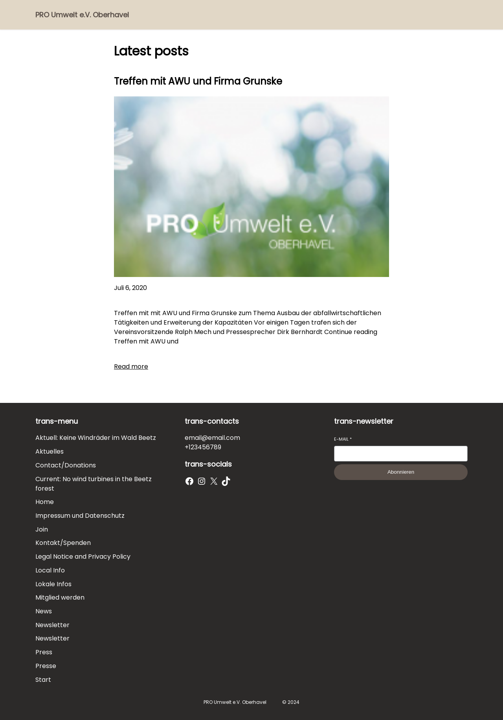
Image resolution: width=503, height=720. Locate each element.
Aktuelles (49, 451)
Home (44, 501)
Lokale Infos (53, 584)
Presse (45, 665)
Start (43, 679)
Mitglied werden (59, 597)
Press (43, 652)
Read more (131, 366)
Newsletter (52, 625)
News (43, 611)
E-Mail (343, 439)
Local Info (50, 570)
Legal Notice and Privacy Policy (82, 556)
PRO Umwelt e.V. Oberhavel (82, 15)
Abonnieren (400, 472)
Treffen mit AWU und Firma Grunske (198, 81)
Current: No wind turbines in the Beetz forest (93, 483)
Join (41, 529)
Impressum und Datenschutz (80, 515)
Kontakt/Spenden (63, 542)
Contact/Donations (65, 465)
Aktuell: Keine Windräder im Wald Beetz (95, 437)
